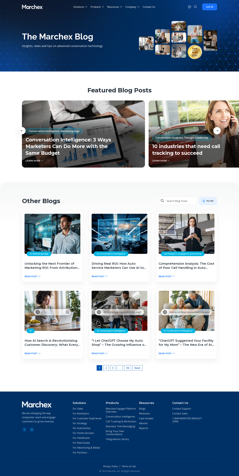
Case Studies (146, 418)
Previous (22, 130)
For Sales (78, 408)
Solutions (80, 7)
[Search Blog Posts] (180, 201)
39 (127, 368)
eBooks (143, 423)
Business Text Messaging (120, 426)
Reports (143, 428)
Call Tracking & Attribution (121, 421)
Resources (114, 7)
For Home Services (83, 433)
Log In (209, 6)
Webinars (144, 413)
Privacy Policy (110, 466)
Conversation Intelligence (120, 416)
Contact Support (181, 408)
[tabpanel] (83, 134)
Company (132, 7)
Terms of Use (129, 466)
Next (217, 130)
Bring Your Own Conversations (115, 432)
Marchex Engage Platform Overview (121, 410)
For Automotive (81, 428)
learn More (34, 161)
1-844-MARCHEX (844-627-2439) (187, 420)
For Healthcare (81, 438)
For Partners (80, 452)
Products (97, 7)
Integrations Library (117, 439)
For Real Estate (81, 442)
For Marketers (81, 413)
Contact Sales (180, 413)
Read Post (32, 276)
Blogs (142, 408)
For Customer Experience (87, 418)
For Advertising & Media (86, 447)
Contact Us (149, 7)
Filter (208, 200)
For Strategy (80, 423)
